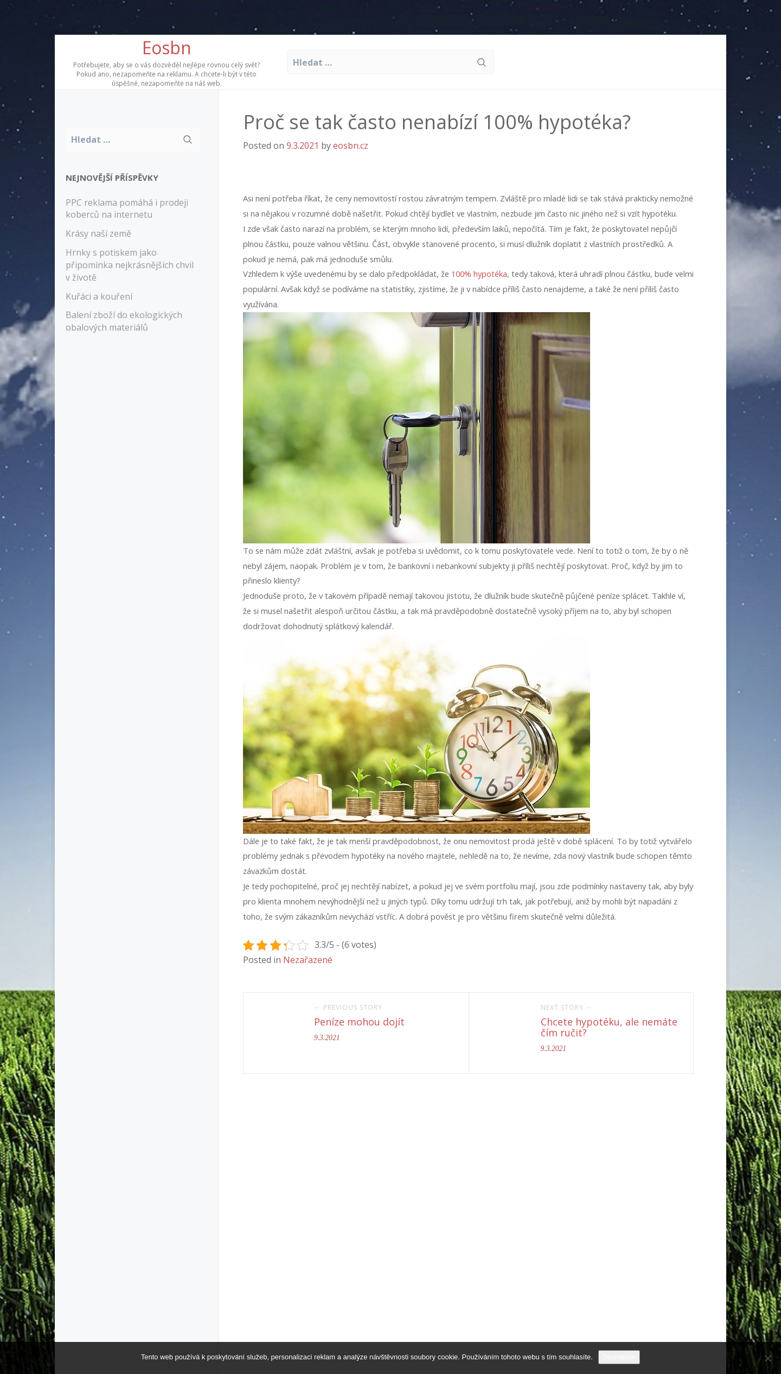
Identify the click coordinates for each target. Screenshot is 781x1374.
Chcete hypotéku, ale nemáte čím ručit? (609, 1027)
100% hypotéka (479, 273)
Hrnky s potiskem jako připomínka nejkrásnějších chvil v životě (130, 264)
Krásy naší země (98, 233)
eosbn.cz (350, 145)
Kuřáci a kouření (99, 296)
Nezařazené (307, 960)
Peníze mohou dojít (359, 1021)
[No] (767, 1358)
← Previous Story (348, 1007)
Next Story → (567, 1007)
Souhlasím (619, 1357)
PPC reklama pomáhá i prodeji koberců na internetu (127, 209)
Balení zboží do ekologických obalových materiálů (124, 321)
